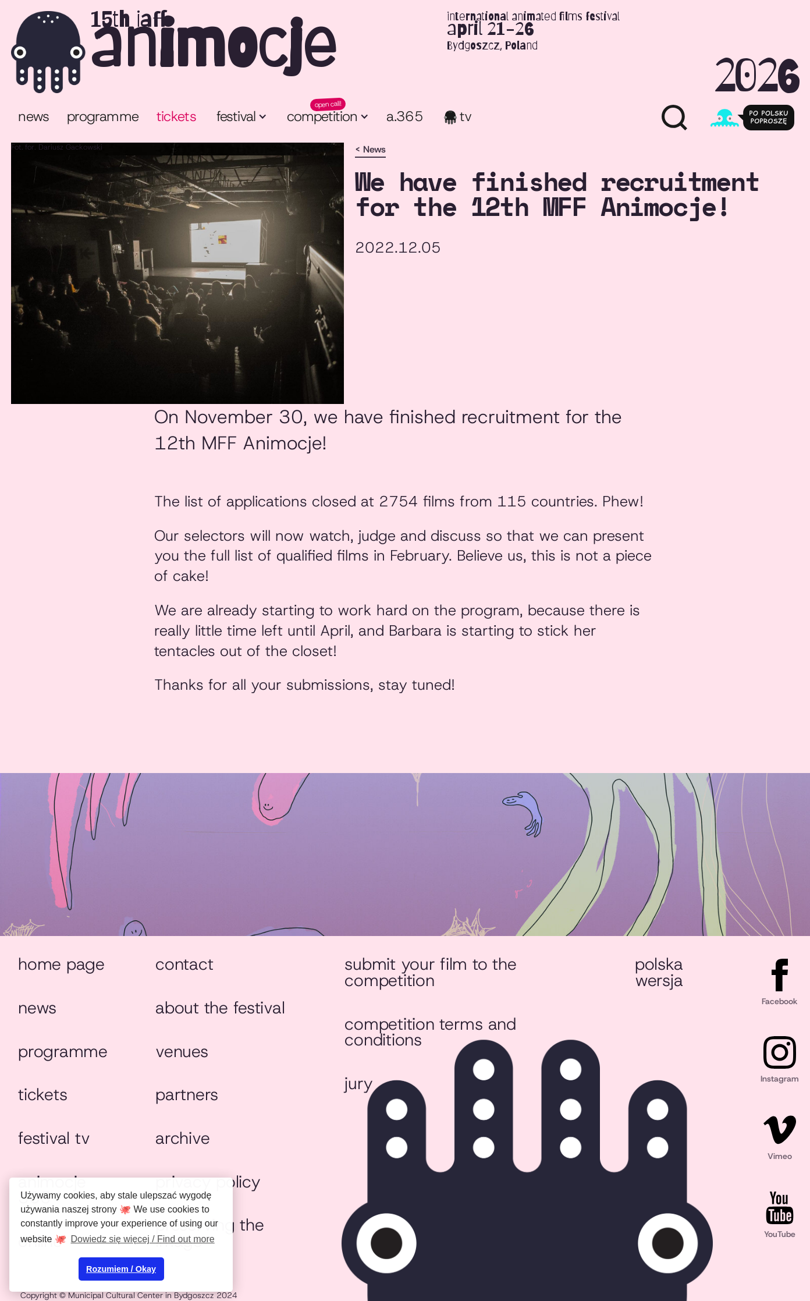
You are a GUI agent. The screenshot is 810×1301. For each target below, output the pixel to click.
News (33, 116)
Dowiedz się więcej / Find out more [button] (143, 1239)
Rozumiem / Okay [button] (121, 1269)
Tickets (42, 1094)
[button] (240, 117)
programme (102, 116)
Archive (182, 1138)
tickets (177, 116)
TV (466, 116)
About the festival (220, 1008)
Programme (63, 1051)
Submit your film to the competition (430, 972)
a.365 (404, 116)
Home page (61, 964)
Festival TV (54, 1138)
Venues (181, 1051)
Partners (186, 1094)
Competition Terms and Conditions (430, 1032)
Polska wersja (659, 972)
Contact (184, 964)
